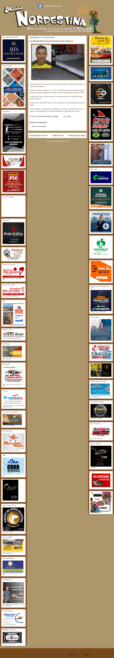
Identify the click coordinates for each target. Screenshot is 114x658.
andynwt (71, 654)
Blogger (86, 654)
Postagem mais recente (38, 135)
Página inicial (58, 135)
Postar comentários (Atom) (60, 141)
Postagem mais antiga (76, 135)
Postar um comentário (39, 126)
